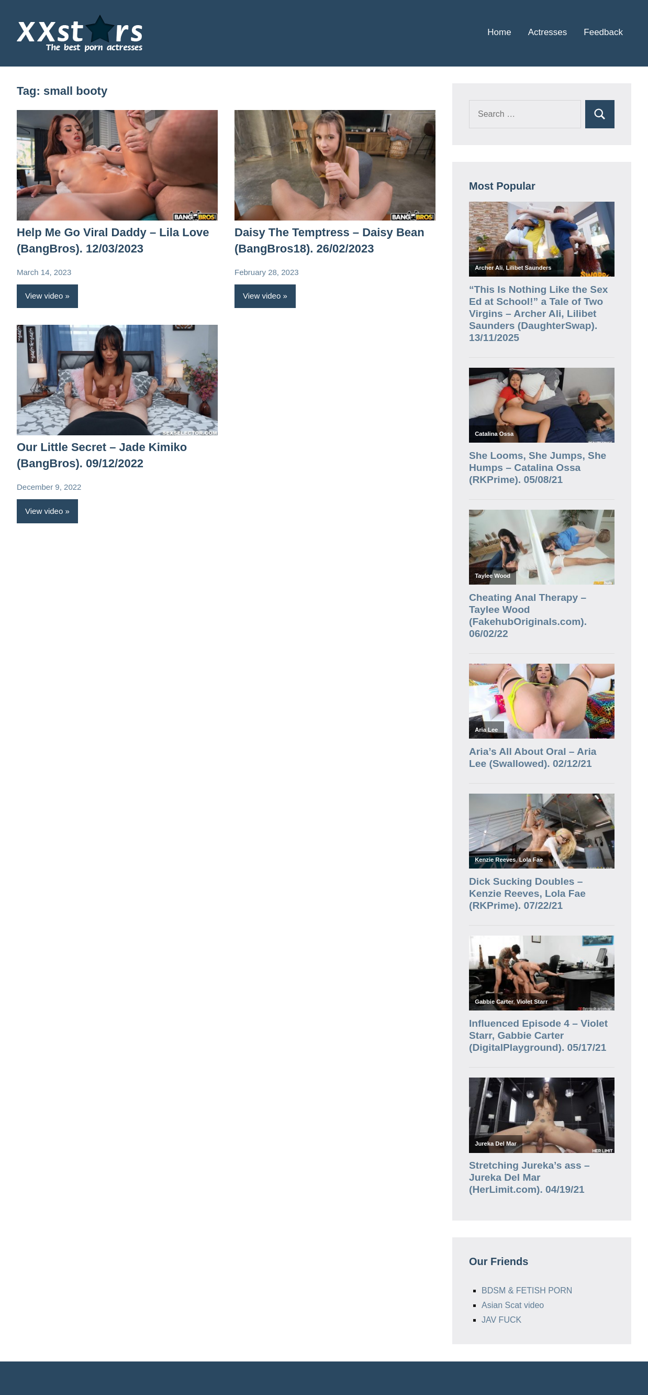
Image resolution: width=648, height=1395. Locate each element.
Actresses (547, 32)
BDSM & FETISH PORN (527, 1290)
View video (44, 295)
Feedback (603, 32)
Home (499, 32)
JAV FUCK (501, 1319)
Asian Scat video (513, 1305)
